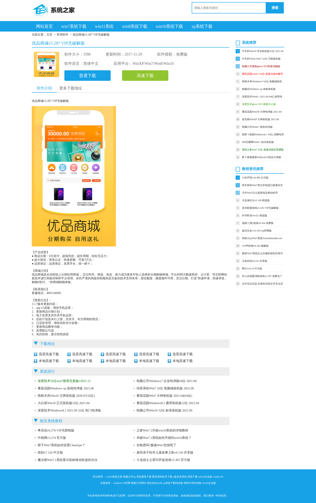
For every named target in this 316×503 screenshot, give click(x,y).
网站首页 (44, 26)
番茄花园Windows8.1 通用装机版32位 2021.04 (168, 403)
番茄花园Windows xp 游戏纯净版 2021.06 (66, 388)
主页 (49, 34)
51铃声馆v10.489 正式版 (255, 177)
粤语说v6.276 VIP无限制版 (56, 430)
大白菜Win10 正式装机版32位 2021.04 (63, 403)
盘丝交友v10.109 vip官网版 (257, 230)
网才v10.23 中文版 (252, 268)
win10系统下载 (169, 26)
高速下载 (145, 75)
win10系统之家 (114, 476)
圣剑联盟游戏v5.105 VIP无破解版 (260, 207)
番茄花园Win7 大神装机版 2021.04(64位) (164, 395)
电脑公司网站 (138, 483)
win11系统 (104, 26)
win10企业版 (205, 476)
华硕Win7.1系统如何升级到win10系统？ (164, 437)
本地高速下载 (49, 361)
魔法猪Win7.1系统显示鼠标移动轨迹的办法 (67, 460)
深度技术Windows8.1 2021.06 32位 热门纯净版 (69, 410)
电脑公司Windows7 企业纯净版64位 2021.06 (167, 381)
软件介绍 (44, 88)
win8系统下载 (134, 26)
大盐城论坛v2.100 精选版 (256, 200)
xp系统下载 (201, 26)
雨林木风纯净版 (192, 483)
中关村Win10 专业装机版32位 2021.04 (262, 51)
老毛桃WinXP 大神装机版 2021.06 (260, 119)
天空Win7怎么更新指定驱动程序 (260, 192)
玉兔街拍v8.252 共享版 (254, 260)
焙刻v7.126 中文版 (50, 452)
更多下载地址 (70, 88)
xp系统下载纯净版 (173, 483)
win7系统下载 (73, 26)
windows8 (218, 476)
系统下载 (192, 476)
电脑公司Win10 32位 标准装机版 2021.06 (164, 410)
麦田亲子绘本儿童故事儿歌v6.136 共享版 (165, 452)
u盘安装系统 (180, 476)
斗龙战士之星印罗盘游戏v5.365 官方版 (163, 460)
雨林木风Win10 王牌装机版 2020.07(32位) (66, 395)
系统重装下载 (143, 476)
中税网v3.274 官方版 (52, 437)
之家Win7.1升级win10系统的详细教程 (162, 430)
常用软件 (62, 34)
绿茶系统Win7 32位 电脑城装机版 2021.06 (165, 388)
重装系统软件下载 (162, 476)
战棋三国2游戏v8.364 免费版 (258, 223)
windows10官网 (121, 483)
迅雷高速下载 (49, 354)
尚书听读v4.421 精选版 (254, 215)
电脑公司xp (129, 476)
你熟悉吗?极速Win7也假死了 (156, 445)
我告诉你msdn (154, 483)
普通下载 (87, 75)
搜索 (275, 7)
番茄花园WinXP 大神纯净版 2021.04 (261, 111)
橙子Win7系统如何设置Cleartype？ (61, 445)
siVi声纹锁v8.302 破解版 (255, 245)
